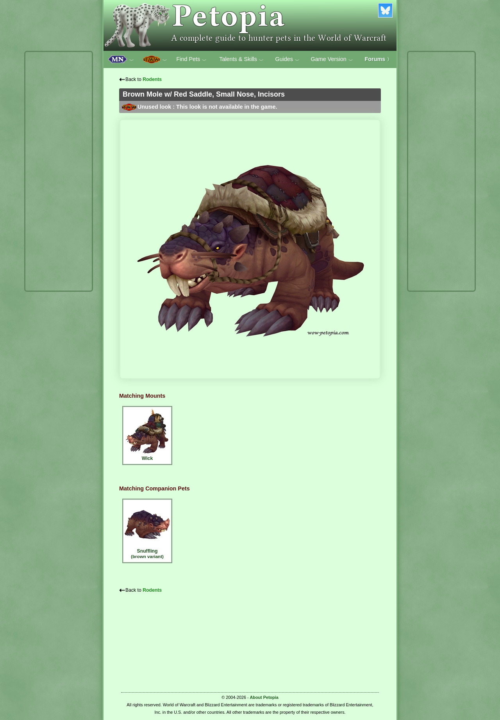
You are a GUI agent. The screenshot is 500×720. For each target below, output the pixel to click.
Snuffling (147, 530)
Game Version (332, 59)
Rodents (152, 79)
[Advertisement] (58, 171)
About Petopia (264, 697)
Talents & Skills (241, 59)
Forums (378, 59)
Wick (147, 434)
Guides (287, 59)
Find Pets (191, 59)
